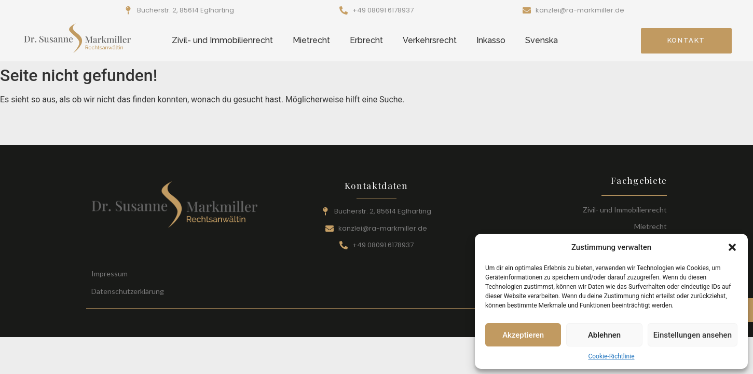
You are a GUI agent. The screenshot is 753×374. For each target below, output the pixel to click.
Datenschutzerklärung (127, 291)
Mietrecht (311, 40)
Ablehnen (604, 335)
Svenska (541, 40)
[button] (732, 247)
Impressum (109, 273)
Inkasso (490, 40)
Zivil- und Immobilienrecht (222, 40)
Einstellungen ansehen (692, 335)
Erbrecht (366, 40)
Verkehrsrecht (430, 40)
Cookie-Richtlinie (611, 356)
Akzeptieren (523, 335)
